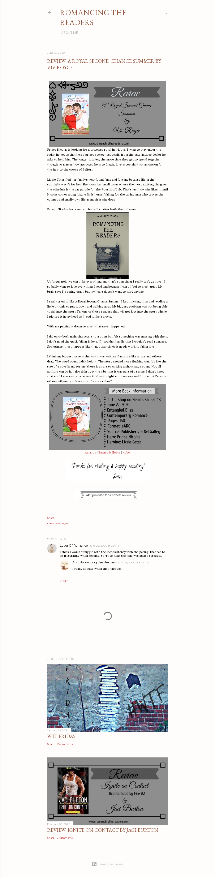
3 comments (65, 837)
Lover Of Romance (74, 545)
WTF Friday (61, 736)
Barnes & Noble (109, 452)
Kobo (126, 452)
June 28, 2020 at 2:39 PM (105, 545)
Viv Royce (62, 523)
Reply (64, 580)
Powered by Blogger (107, 864)
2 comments (65, 743)
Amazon (90, 452)
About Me (69, 33)
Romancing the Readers (93, 17)
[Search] (165, 12)
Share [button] (50, 517)
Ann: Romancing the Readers (94, 562)
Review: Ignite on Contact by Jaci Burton (102, 830)
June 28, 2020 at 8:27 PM (133, 562)
